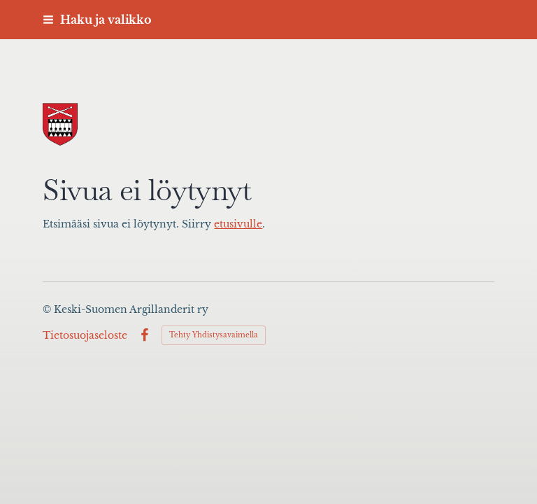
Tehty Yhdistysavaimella (213, 335)
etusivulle (238, 224)
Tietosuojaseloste (85, 335)
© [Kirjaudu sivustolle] (48, 309)
